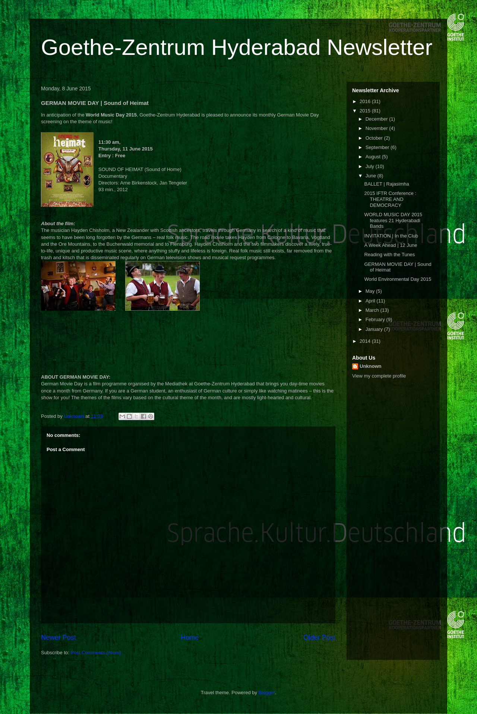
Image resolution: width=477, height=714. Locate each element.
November (377, 128)
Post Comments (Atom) (96, 652)
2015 (366, 111)
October (375, 138)
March (373, 310)
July (371, 166)
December (377, 119)
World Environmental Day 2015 (397, 279)
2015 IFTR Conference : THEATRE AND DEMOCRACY (390, 199)
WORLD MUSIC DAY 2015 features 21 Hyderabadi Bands (393, 220)
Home (190, 637)
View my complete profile (379, 376)
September (378, 147)
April (371, 301)
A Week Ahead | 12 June (390, 245)
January (375, 329)
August (374, 156)
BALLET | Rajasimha (386, 184)
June (372, 175)
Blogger (267, 692)
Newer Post (58, 637)
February (376, 319)
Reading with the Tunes (389, 254)
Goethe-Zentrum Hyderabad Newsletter (236, 47)
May (371, 291)
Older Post (319, 637)
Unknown (371, 366)
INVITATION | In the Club (391, 236)
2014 (366, 341)
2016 (366, 101)
